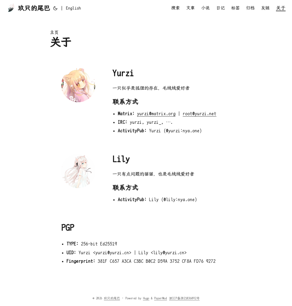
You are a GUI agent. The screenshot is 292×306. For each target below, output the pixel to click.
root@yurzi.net (199, 113)
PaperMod (160, 298)
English (73, 8)
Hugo (146, 298)
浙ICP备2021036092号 (184, 298)
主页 (54, 32)
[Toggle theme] (55, 8)
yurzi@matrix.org (156, 113)
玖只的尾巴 (28, 8)
